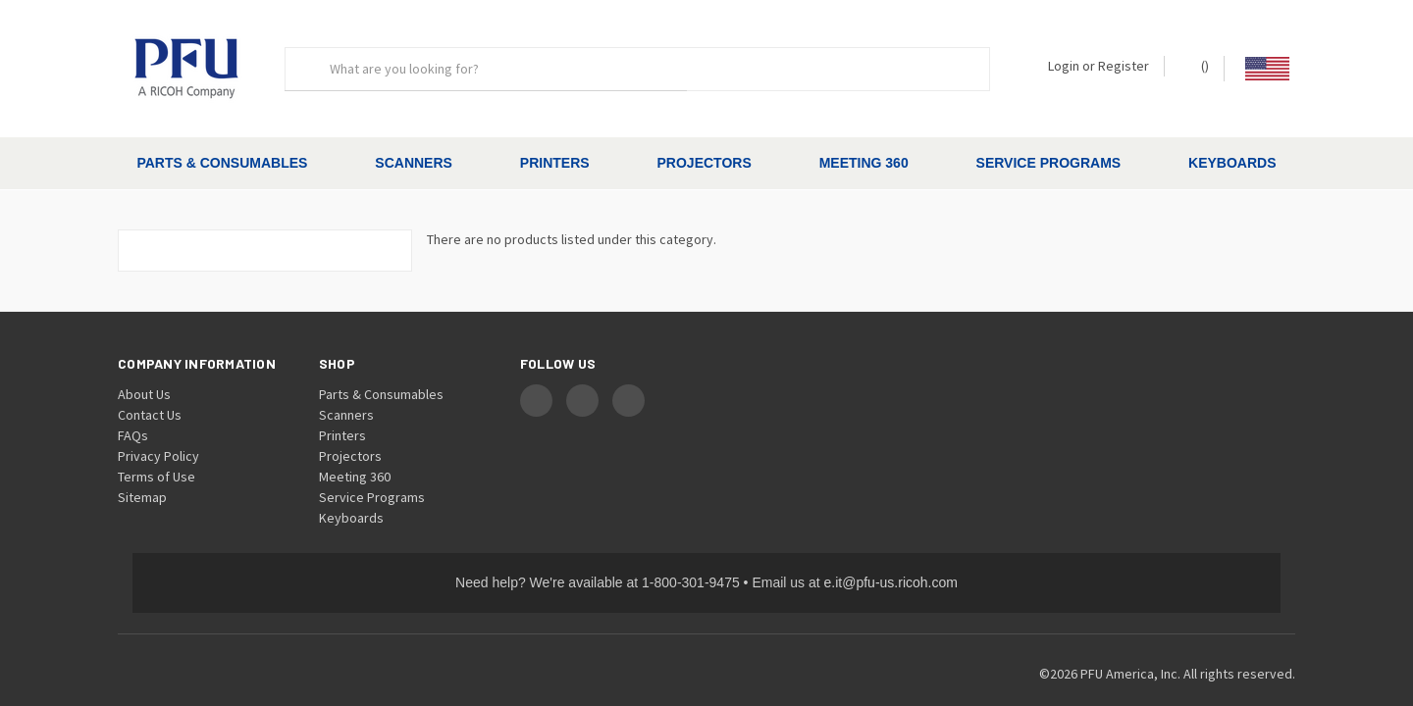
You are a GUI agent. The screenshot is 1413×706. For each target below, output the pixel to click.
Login (1063, 66)
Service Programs (1049, 163)
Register (1123, 66)
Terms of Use (156, 442)
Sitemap (142, 463)
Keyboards (1232, 163)
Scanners (413, 163)
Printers (555, 163)
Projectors (704, 163)
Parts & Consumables (221, 163)
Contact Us (150, 380)
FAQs (133, 401)
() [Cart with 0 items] (1195, 65)
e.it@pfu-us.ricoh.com (891, 548)
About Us (144, 360)
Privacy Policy (158, 421)
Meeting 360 (864, 163)
